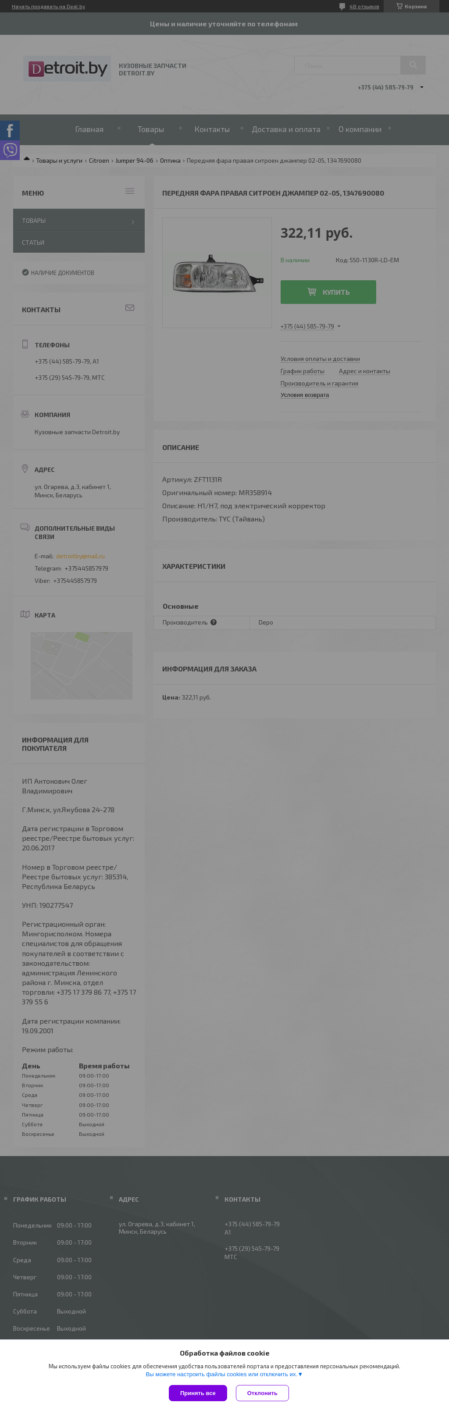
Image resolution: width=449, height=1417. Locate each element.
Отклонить (262, 1393)
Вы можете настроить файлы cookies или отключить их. (221, 1374)
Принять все (198, 1393)
